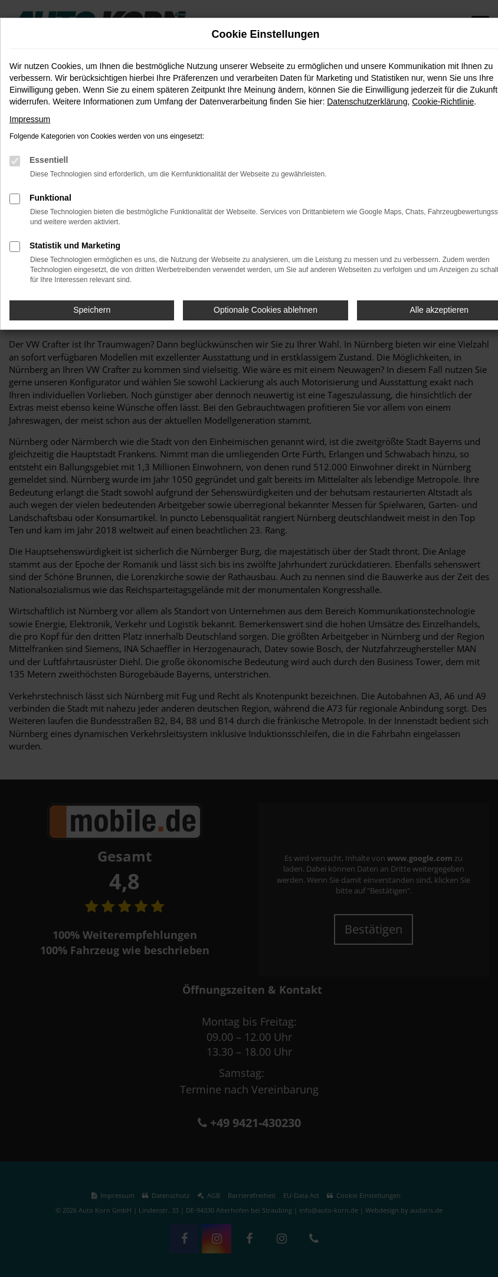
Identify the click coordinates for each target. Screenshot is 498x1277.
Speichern (91, 310)
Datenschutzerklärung (367, 101)
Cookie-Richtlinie (443, 101)
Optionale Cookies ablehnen (265, 310)
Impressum (29, 119)
